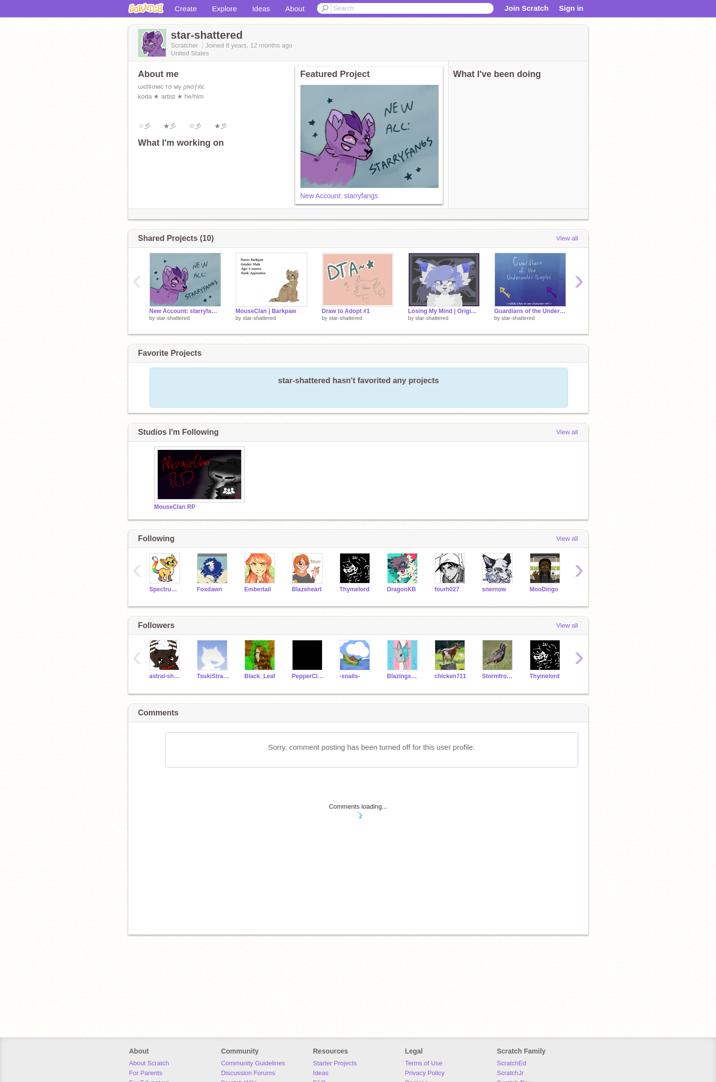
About (294, 8)
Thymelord (355, 589)
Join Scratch (526, 8)
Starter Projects (335, 1063)
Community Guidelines (253, 1063)
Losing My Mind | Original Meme (444, 311)
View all (567, 238)
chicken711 (451, 676)
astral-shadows (165, 676)
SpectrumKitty (165, 589)
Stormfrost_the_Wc (498, 676)
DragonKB (401, 589)
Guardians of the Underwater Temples (530, 311)
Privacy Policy (424, 1073)
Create (186, 8)
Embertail (258, 589)
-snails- (350, 676)
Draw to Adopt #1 (346, 311)
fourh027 (447, 589)
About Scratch (149, 1063)
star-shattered (173, 318)
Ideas (261, 8)
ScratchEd (511, 1063)
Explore (224, 8)
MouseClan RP (175, 506)
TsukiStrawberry (213, 676)
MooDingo (544, 589)
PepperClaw (308, 676)
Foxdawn (209, 589)
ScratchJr (510, 1073)
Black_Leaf (260, 676)
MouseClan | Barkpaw (266, 311)
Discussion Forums (248, 1073)
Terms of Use (424, 1063)
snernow (494, 589)
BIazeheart (307, 589)
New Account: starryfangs (339, 196)
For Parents (145, 1073)
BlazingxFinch (403, 676)
